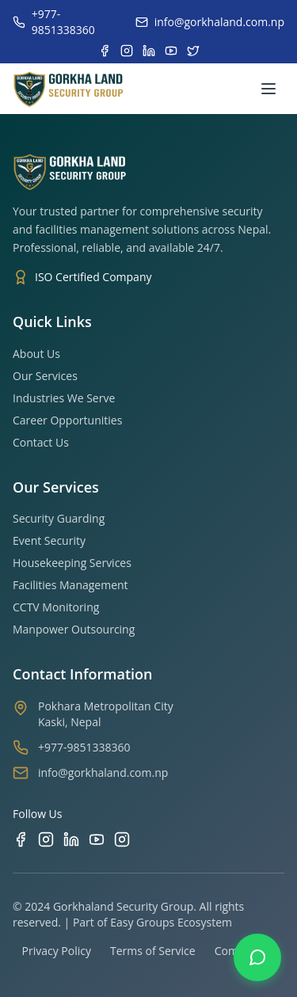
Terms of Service (153, 950)
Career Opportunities (67, 420)
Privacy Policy (56, 950)
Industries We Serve (64, 397)
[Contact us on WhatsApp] (257, 957)
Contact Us (41, 442)
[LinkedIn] (71, 839)
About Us (36, 353)
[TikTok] (122, 839)
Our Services (45, 375)
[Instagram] (46, 839)
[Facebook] (21, 839)
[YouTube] (97, 839)
